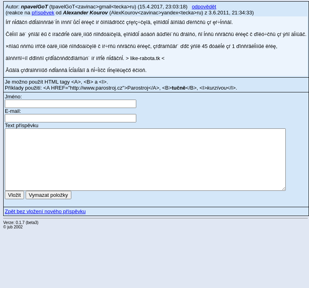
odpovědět (204, 7)
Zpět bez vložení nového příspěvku (45, 211)
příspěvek (43, 13)
